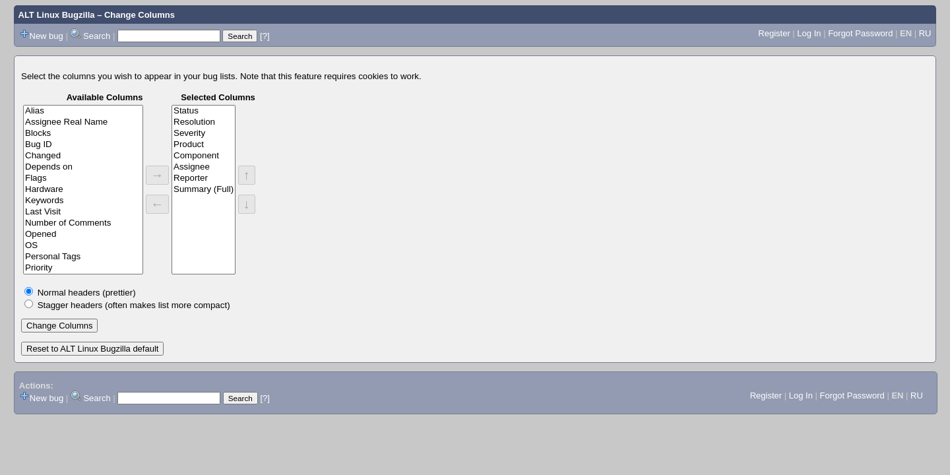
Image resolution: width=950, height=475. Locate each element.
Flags (83, 178)
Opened (83, 234)
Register (774, 33)
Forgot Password (860, 33)
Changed (83, 156)
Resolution (203, 122)
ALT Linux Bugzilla (56, 15)
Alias (83, 111)
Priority (83, 268)
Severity (203, 133)
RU (925, 33)
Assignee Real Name (83, 122)
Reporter (203, 178)
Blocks (83, 133)
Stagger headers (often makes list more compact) (134, 305)
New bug (46, 36)
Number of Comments (83, 223)
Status (203, 111)
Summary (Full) (203, 189)
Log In (809, 33)
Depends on (83, 167)
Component (203, 156)
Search (96, 36)
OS (83, 245)
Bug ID (83, 144)
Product (203, 144)
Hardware (83, 189)
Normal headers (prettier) (87, 293)
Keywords (83, 200)
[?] (264, 36)
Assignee (203, 167)
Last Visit (83, 212)
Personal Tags (83, 257)
